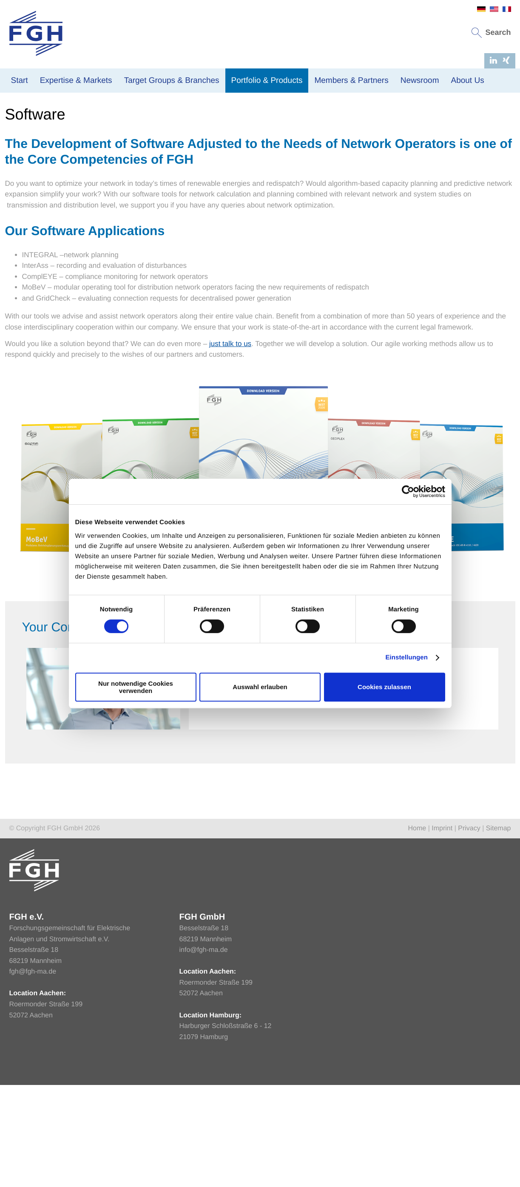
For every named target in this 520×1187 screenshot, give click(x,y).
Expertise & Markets (76, 80)
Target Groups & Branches (171, 80)
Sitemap (498, 914)
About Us (467, 80)
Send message (383, 776)
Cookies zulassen (384, 686)
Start (19, 80)
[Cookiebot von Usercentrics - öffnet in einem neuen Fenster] (408, 491)
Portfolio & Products (267, 80)
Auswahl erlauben (260, 686)
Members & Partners (351, 80)
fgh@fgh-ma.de (33, 1058)
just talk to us (230, 430)
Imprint (442, 914)
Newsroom (420, 80)
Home (13, 164)
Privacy (469, 914)
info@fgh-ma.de (203, 1036)
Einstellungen (406, 657)
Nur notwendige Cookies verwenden (135, 687)
